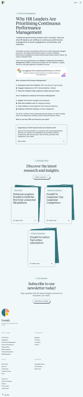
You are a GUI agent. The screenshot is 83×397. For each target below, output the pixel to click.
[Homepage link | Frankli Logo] (3, 2)
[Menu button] (80, 3)
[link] (75, 2)
